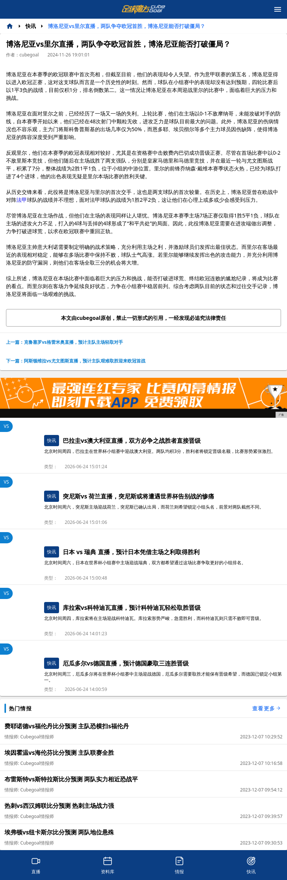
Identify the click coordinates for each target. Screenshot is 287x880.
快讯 (30, 26)
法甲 (21, 199)
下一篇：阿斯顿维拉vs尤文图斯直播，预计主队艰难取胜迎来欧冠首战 (75, 361)
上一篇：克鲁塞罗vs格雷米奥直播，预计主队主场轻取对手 (64, 342)
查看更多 (266, 708)
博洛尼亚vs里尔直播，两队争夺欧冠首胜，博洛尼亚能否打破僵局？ (126, 26)
